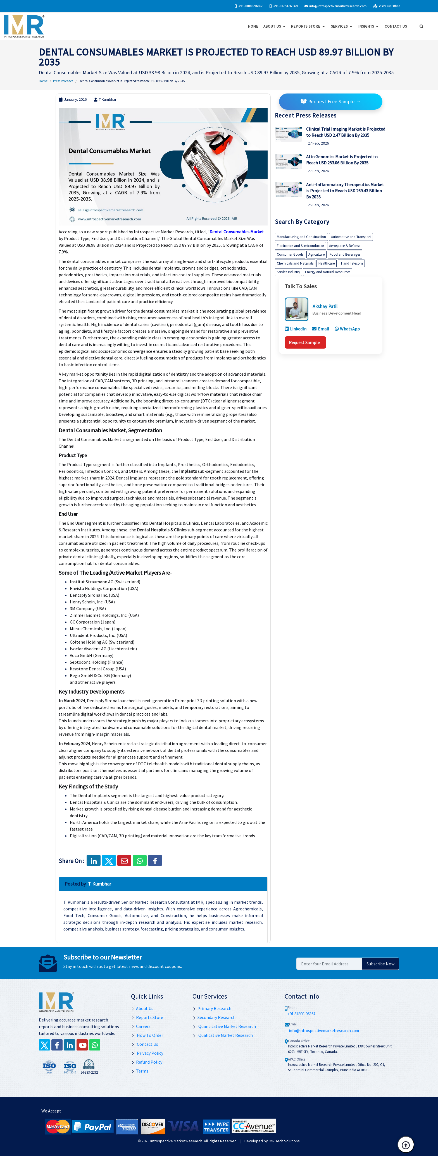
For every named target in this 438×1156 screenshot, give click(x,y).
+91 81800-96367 (301, 1013)
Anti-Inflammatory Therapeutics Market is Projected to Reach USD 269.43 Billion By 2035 (345, 191)
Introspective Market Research (176, 1140)
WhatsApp (347, 329)
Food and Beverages (345, 254)
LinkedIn (295, 329)
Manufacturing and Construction (301, 236)
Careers (141, 1026)
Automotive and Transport (351, 236)
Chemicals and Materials (295, 263)
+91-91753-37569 (283, 6)
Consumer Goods (290, 254)
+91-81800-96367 (249, 6)
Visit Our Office (386, 6)
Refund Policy (146, 1062)
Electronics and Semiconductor (300, 245)
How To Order (147, 1035)
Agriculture (316, 254)
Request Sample (304, 342)
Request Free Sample (330, 101)
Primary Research (211, 1008)
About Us (273, 26)
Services (340, 26)
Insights (367, 26)
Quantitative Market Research (224, 1026)
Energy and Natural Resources (327, 272)
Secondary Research (213, 1017)
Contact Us (144, 1044)
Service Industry (288, 272)
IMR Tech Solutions (284, 1140)
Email (320, 329)
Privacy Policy (147, 1053)
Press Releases (63, 81)
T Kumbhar (105, 99)
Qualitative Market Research (222, 1035)
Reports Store (306, 26)
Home (251, 26)
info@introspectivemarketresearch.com (335, 6)
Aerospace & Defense (344, 245)
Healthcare (326, 263)
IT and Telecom (351, 263)
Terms (139, 1071)
